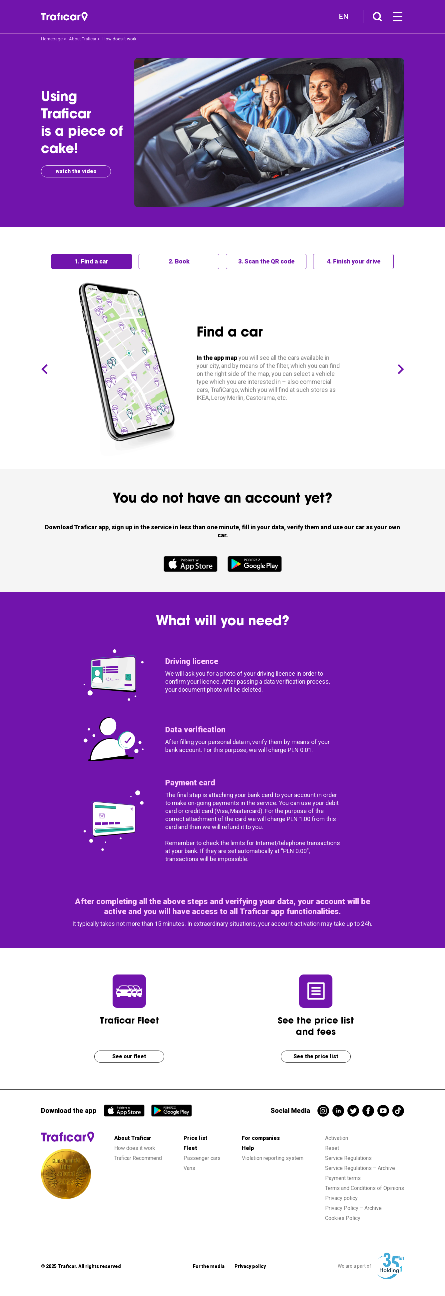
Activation (336, 1138)
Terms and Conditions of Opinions (364, 1188)
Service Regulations (348, 1158)
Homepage (52, 38)
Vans (189, 1168)
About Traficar (82, 38)
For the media (208, 1266)
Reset (332, 1148)
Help (248, 1148)
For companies (261, 1138)
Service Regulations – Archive (360, 1168)
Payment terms (343, 1178)
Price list (196, 1138)
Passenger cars (202, 1158)
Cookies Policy (342, 1218)
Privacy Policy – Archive (353, 1208)
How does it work (134, 1148)
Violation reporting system (272, 1158)
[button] (44, 369)
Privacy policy (341, 1198)
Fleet (190, 1148)
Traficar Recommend (138, 1158)
